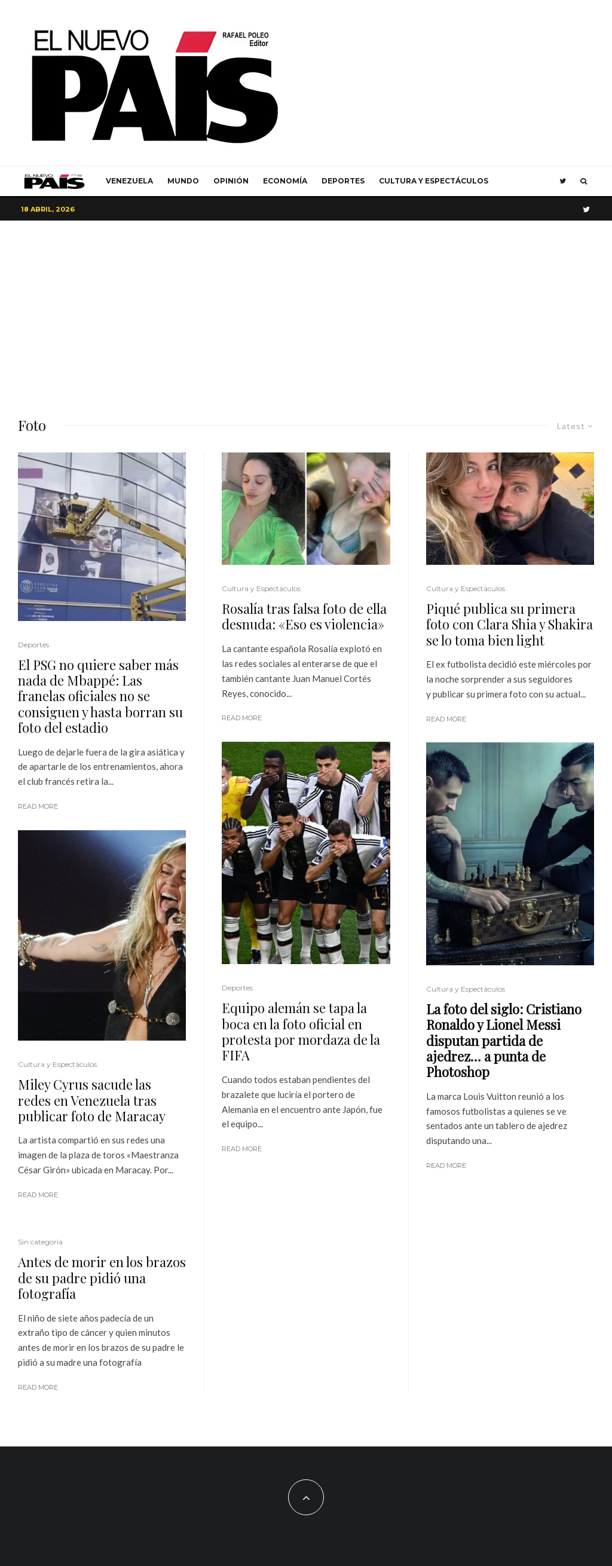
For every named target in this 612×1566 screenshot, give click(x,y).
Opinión (231, 180)
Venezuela (129, 180)
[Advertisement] (306, 310)
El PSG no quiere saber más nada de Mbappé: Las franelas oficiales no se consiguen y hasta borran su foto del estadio (100, 696)
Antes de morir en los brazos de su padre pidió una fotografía (102, 1277)
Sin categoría (40, 1241)
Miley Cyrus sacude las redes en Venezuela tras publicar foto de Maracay (92, 1100)
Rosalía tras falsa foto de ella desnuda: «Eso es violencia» (304, 616)
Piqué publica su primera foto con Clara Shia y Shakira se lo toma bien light (509, 624)
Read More (38, 806)
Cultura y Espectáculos (433, 180)
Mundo (183, 180)
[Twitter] (562, 181)
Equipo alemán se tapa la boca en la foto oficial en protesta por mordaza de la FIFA (301, 1031)
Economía (285, 180)
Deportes (343, 180)
